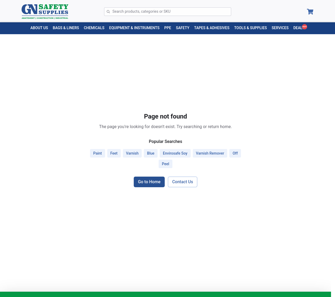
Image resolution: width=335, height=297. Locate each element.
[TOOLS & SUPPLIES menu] (250, 28)
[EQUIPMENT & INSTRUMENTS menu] (134, 28)
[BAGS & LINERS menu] (66, 28)
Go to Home (149, 181)
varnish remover (210, 153)
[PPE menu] (167, 28)
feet (114, 153)
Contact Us (182, 181)
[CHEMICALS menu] (94, 28)
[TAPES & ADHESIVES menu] (212, 28)
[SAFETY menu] (183, 28)
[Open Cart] (310, 11)
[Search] (172, 12)
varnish (132, 153)
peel (165, 164)
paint (97, 153)
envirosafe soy (175, 153)
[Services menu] (280, 28)
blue (150, 153)
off (235, 153)
